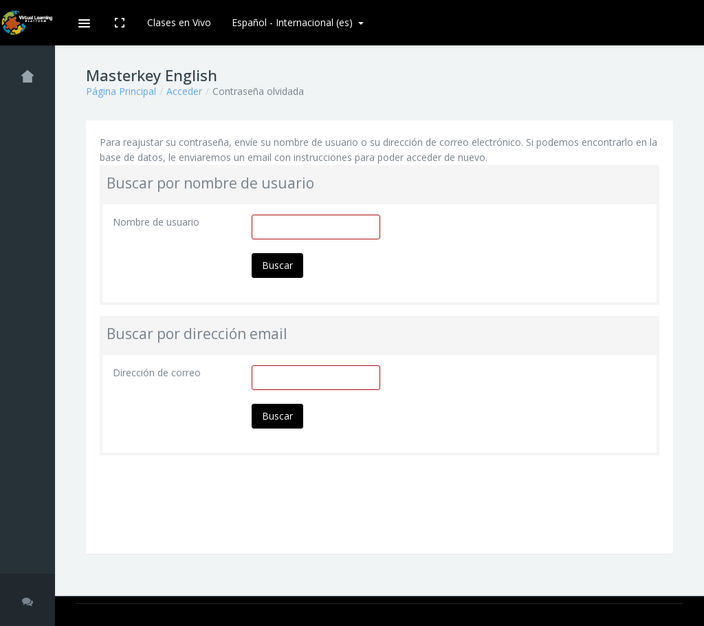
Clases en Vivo (179, 22)
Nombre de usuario (156, 221)
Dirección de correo (157, 372)
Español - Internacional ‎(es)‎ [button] (293, 22)
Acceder (184, 91)
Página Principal (121, 91)
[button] (83, 22)
